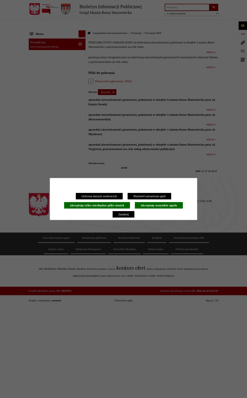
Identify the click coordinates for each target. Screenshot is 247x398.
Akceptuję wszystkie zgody (159, 205)
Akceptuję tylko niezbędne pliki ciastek (97, 205)
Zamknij (123, 214)
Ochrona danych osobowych (99, 196)
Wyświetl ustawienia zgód (149, 196)
